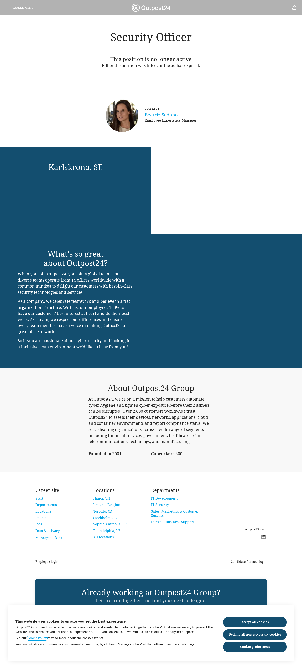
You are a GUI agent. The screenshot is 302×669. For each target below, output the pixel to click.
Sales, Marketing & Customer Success (175, 513)
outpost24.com (256, 529)
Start (39, 498)
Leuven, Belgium (107, 505)
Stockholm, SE (105, 518)
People (41, 518)
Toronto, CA (102, 511)
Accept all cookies (255, 622)
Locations (43, 511)
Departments (46, 505)
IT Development (164, 498)
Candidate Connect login (249, 562)
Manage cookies (48, 538)
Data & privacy (47, 531)
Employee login (46, 562)
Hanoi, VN (101, 498)
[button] (294, 7)
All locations (103, 537)
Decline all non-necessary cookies (255, 634)
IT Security (160, 505)
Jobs (38, 524)
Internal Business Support (172, 522)
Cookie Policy (37, 638)
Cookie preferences (255, 647)
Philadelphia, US (107, 531)
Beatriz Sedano (161, 115)
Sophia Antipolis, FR (110, 524)
